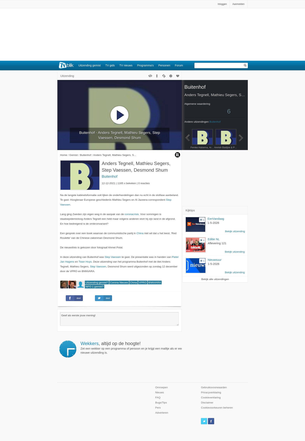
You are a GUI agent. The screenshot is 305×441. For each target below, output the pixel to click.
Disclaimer (207, 402)
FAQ (157, 397)
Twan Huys (85, 261)
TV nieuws (125, 65)
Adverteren (161, 412)
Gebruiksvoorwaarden (214, 387)
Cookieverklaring (211, 397)
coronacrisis (132, 214)
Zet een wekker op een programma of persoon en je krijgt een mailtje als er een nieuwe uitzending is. (132, 347)
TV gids (110, 65)
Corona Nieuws (119, 282)
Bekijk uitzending (235, 231)
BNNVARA (154, 282)
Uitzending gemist (89, 65)
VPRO (142, 282)
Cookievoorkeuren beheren (217, 407)
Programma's (145, 65)
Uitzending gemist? (97, 282)
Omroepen (161, 387)
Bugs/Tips (161, 402)
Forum (179, 65)
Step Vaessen (113, 257)
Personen (164, 65)
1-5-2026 (213, 222)
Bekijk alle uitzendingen (215, 279)
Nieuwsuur (215, 259)
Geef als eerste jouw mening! (119, 319)
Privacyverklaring (211, 392)
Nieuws (159, 392)
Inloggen (222, 4)
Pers (158, 407)
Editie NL (214, 239)
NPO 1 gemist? (94, 286)
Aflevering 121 (217, 243)
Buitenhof (109, 176)
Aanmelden (238, 4)
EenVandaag (216, 218)
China (140, 233)
